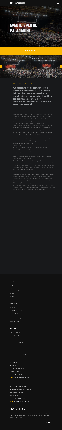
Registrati (13, 316)
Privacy (12, 293)
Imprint (12, 296)
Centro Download (15, 307)
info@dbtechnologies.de (21, 401)
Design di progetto (15, 313)
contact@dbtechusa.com (22, 377)
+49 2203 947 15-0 (19, 398)
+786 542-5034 (18, 374)
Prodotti (12, 285)
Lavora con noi (14, 290)
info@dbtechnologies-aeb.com (23, 354)
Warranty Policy (14, 321)
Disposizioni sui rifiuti (16, 319)
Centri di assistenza (16, 310)
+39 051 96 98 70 (19, 345)
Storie (12, 288)
